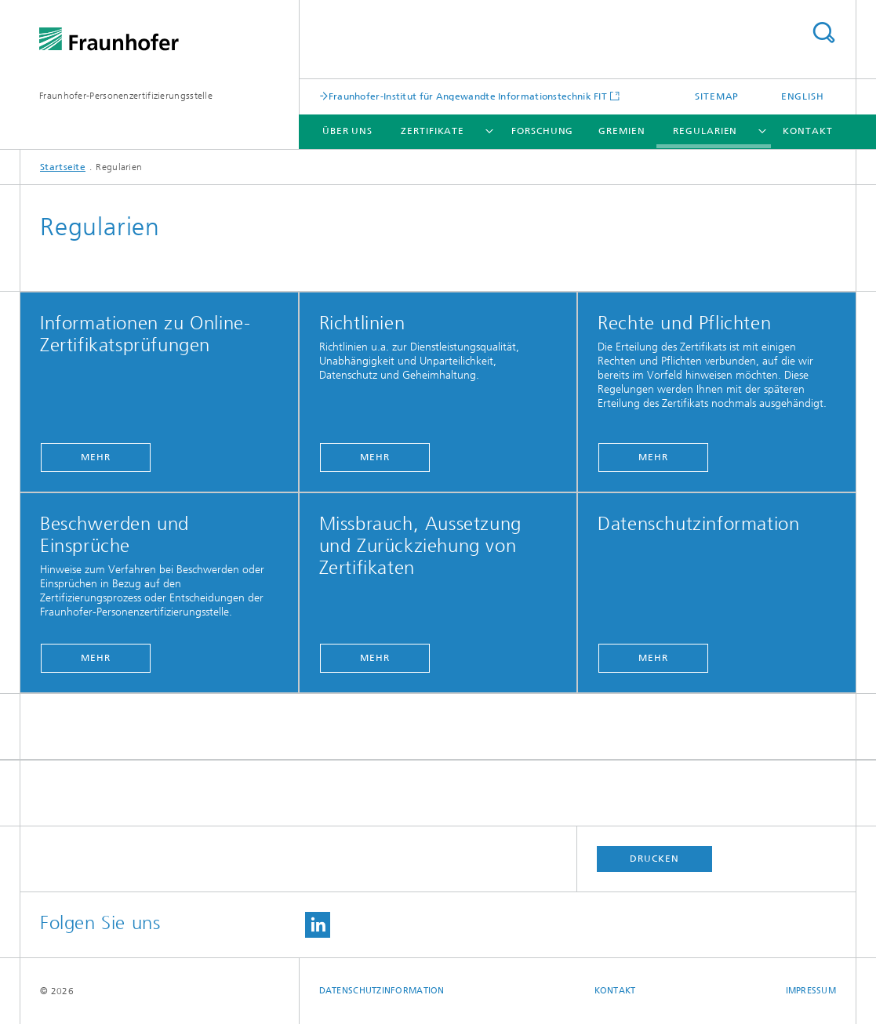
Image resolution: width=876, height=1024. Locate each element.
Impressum (811, 991)
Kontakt (807, 130)
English (802, 96)
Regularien (705, 130)
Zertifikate (432, 130)
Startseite (62, 167)
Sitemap (717, 96)
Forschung (542, 130)
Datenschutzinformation (382, 991)
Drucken (654, 858)
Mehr (96, 457)
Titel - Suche (823, 32)
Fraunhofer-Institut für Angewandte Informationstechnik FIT (468, 96)
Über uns (347, 130)
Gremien (621, 130)
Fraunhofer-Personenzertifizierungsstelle (126, 95)
